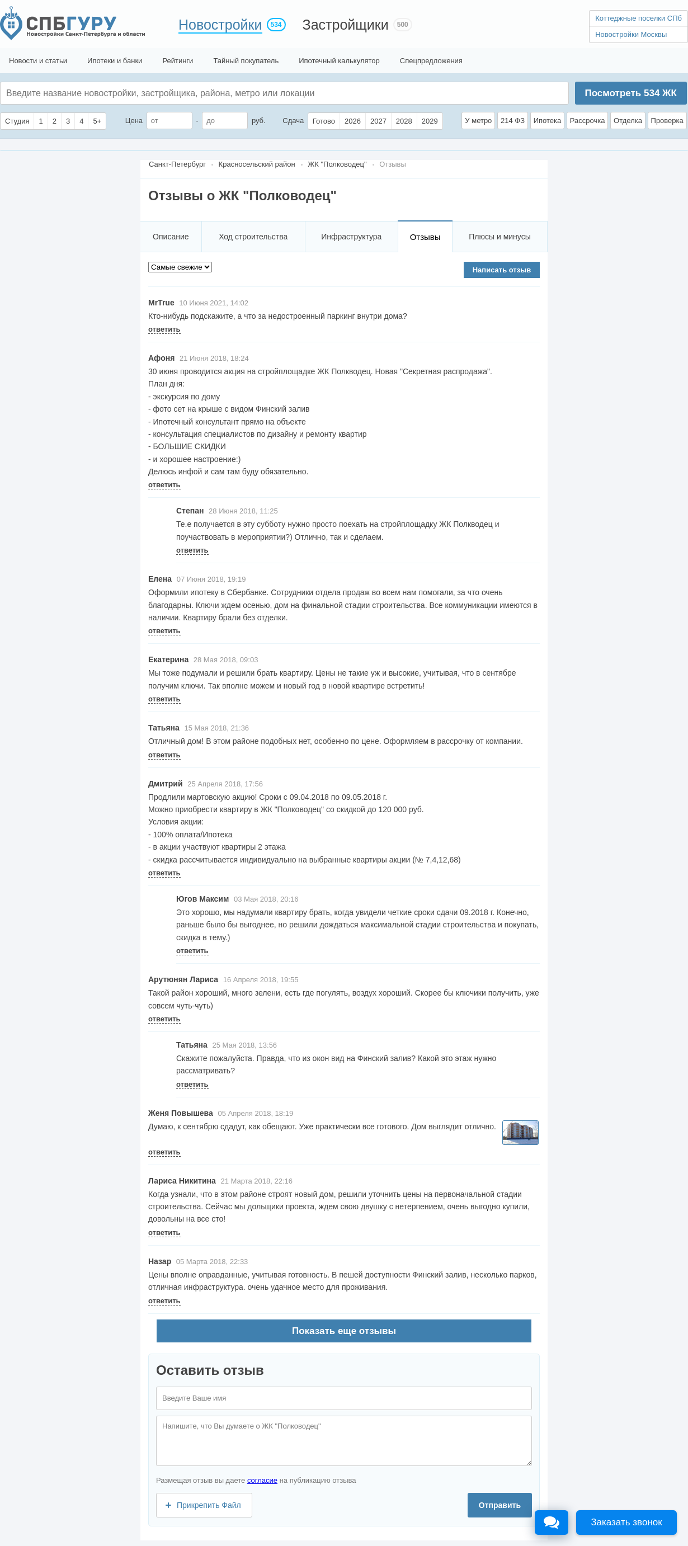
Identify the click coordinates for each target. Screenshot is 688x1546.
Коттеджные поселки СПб (638, 18)
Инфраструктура (351, 236)
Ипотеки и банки (114, 60)
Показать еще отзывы (344, 1331)
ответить (164, 329)
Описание (171, 236)
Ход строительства (253, 236)
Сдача (293, 120)
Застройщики (346, 24)
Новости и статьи (38, 60)
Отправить (500, 1505)
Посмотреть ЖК (630, 93)
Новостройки (220, 24)
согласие (262, 1480)
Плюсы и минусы (499, 236)
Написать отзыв (502, 270)
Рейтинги (177, 60)
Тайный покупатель (246, 60)
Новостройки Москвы (631, 34)
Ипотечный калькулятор (339, 60)
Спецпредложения (431, 60)
